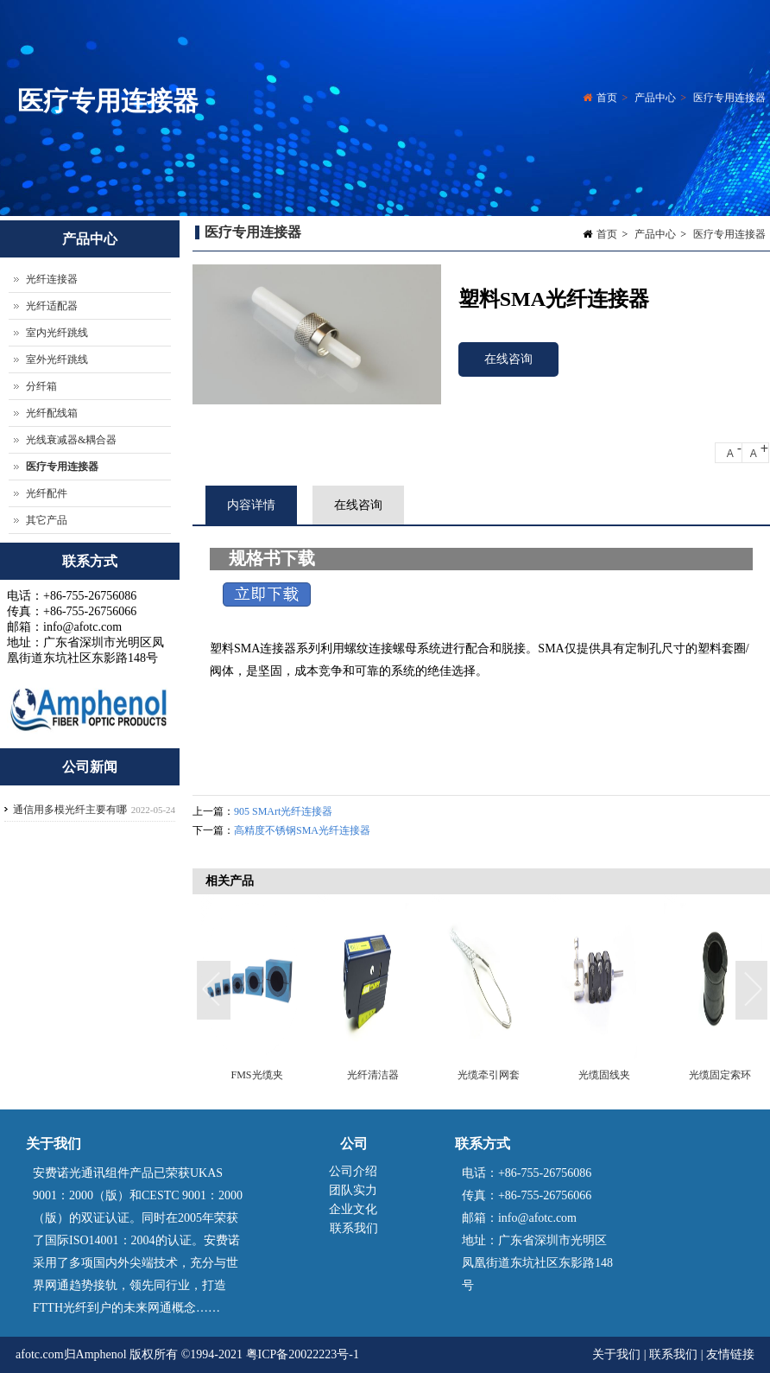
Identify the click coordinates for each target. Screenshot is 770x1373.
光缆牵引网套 (489, 1075)
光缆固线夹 (604, 1075)
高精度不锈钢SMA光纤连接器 (302, 830)
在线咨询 (508, 359)
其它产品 (46, 520)
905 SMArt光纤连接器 (283, 811)
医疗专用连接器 (729, 98)
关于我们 (618, 1354)
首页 (606, 98)
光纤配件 (46, 493)
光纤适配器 (52, 306)
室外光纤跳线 (57, 359)
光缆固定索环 (720, 1075)
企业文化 (353, 1209)
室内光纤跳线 (57, 333)
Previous (214, 991)
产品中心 (655, 98)
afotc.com (40, 1354)
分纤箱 (41, 386)
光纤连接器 (52, 279)
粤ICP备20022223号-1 (302, 1354)
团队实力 (353, 1190)
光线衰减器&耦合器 (71, 440)
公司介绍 (353, 1171)
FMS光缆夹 (256, 1075)
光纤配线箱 (52, 413)
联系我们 (354, 1228)
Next (752, 991)
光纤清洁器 (373, 1075)
